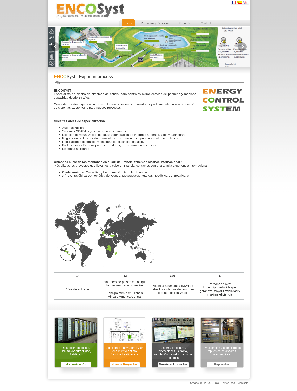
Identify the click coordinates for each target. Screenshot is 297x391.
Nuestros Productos (173, 364)
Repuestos (222, 364)
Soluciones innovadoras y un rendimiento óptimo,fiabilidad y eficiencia (124, 351)
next (242, 46)
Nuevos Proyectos (125, 364)
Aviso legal (229, 382)
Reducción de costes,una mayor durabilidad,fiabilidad (76, 351)
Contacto (243, 382)
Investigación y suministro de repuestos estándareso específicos (222, 351)
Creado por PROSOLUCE (205, 382)
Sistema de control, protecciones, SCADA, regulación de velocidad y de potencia (173, 352)
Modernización (75, 364)
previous (55, 46)
